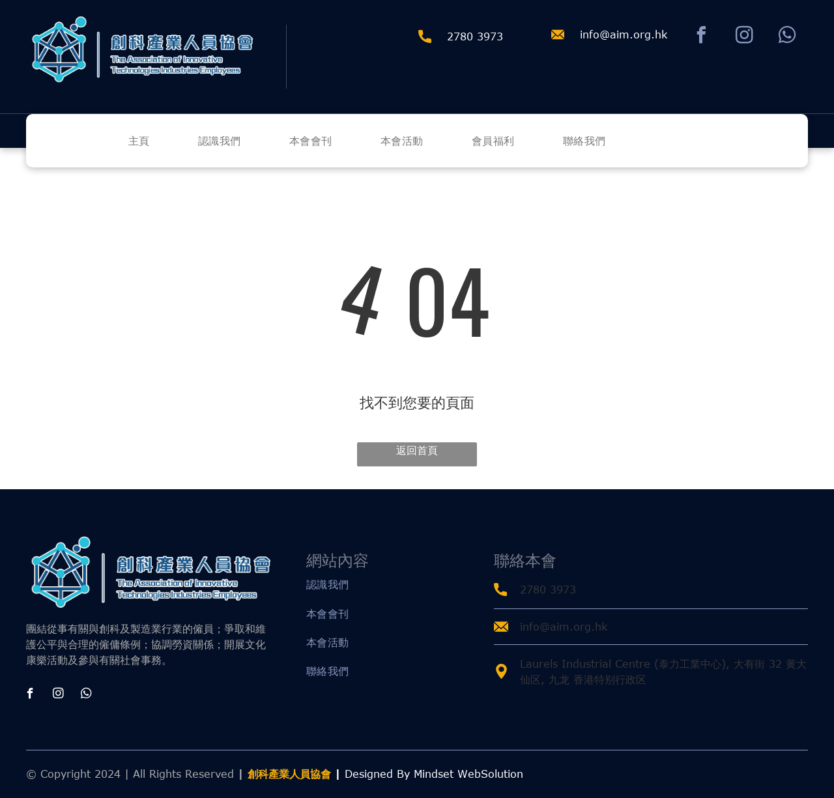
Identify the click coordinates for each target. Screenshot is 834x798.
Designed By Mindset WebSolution (434, 774)
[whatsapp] (787, 36)
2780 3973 (548, 589)
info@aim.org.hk (623, 34)
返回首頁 (417, 450)
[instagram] (744, 36)
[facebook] (701, 36)
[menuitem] (162, 141)
